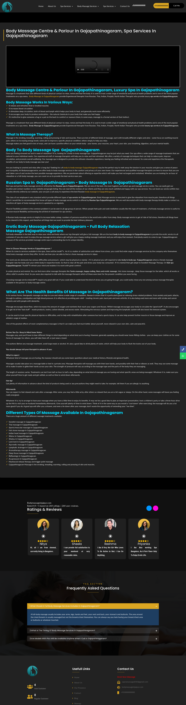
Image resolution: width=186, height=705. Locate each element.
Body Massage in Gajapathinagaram (44, 96)
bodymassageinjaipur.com (132, 687)
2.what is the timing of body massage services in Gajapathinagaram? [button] (62, 630)
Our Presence (79, 688)
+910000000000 (161, 5)
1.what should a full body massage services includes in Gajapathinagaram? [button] (65, 606)
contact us (125, 6)
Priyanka (144, 544)
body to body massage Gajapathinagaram (81, 167)
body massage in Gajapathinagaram (100, 191)
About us (77, 682)
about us (52, 6)
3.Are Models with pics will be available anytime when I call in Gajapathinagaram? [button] (68, 638)
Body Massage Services (88, 6)
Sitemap (76, 703)
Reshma (110, 544)
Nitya (43, 544)
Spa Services (66, 6)
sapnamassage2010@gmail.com (135, 682)
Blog (75, 698)
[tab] (93, 606)
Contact (76, 693)
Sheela (77, 544)
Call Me (176, 5)
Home (40, 6)
